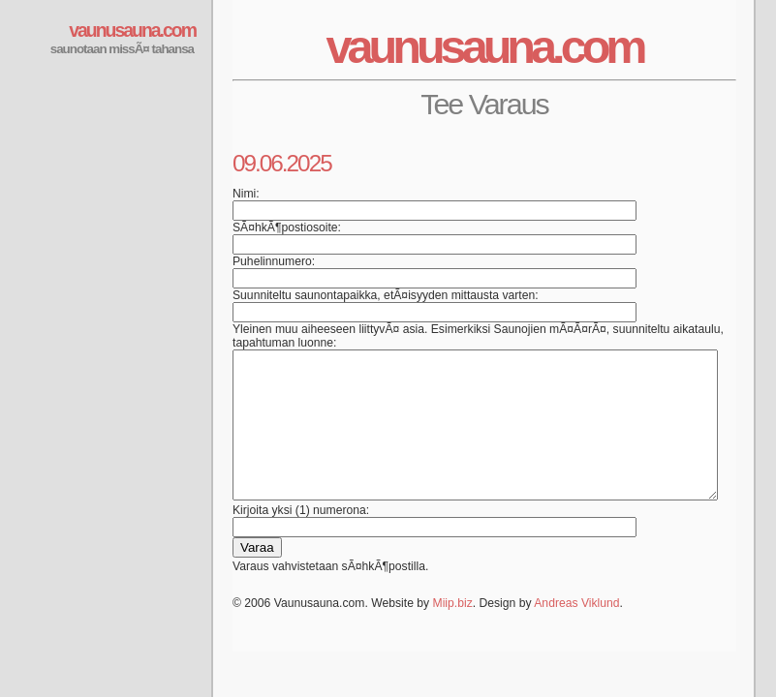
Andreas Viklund (576, 632)
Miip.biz (453, 632)
